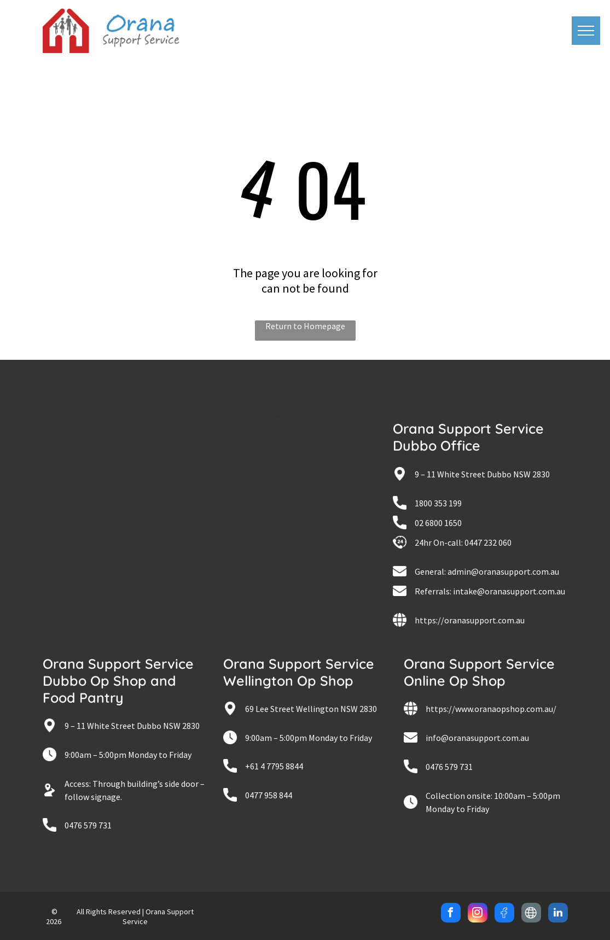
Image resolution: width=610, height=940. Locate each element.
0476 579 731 (88, 825)
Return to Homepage (305, 325)
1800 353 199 (438, 503)
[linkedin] (558, 914)
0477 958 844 (268, 795)
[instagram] (477, 914)
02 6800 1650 (438, 522)
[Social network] (504, 914)
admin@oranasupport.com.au (503, 571)
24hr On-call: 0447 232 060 (463, 542)
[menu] (586, 30)
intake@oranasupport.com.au (509, 591)
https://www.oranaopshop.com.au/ (491, 708)
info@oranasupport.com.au (477, 737)
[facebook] (451, 914)
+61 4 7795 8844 (274, 766)
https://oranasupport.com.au (470, 620)
